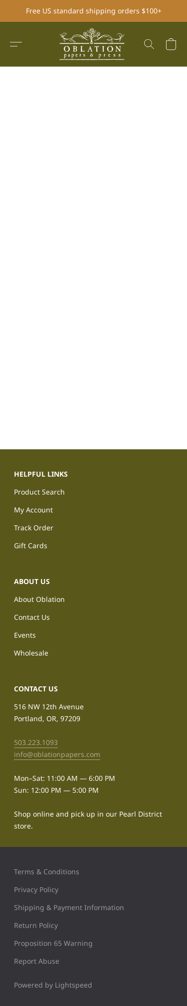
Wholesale (31, 653)
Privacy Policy (36, 889)
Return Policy (36, 925)
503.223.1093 (36, 742)
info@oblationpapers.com (57, 754)
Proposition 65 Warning (53, 943)
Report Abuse (36, 961)
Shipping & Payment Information (69, 907)
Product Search (39, 492)
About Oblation (39, 599)
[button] (94, 44)
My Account (33, 509)
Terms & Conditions (46, 871)
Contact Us (32, 617)
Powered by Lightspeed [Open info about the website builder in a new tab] (53, 985)
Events (25, 635)
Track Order (33, 527)
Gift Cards (30, 545)
